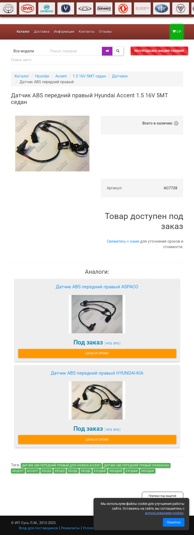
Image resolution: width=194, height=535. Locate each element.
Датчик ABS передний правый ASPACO (97, 286)
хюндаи (147, 471)
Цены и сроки (97, 353)
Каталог (22, 76)
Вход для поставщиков (38, 528)
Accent (61, 76)
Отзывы (105, 32)
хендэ (46, 471)
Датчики (119, 76)
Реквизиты (70, 528)
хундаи (132, 471)
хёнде (85, 471)
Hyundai (42, 76)
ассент (32, 471)
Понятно (174, 522)
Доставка (42, 32)
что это (112, 343)
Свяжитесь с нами (123, 241)
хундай (100, 471)
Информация (64, 32)
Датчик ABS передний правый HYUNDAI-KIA (97, 373)
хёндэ (60, 471)
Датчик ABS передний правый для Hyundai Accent (61, 465)
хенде (73, 471)
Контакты (86, 32)
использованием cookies (164, 513)
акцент (18, 471)
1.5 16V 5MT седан (89, 76)
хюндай (115, 471)
